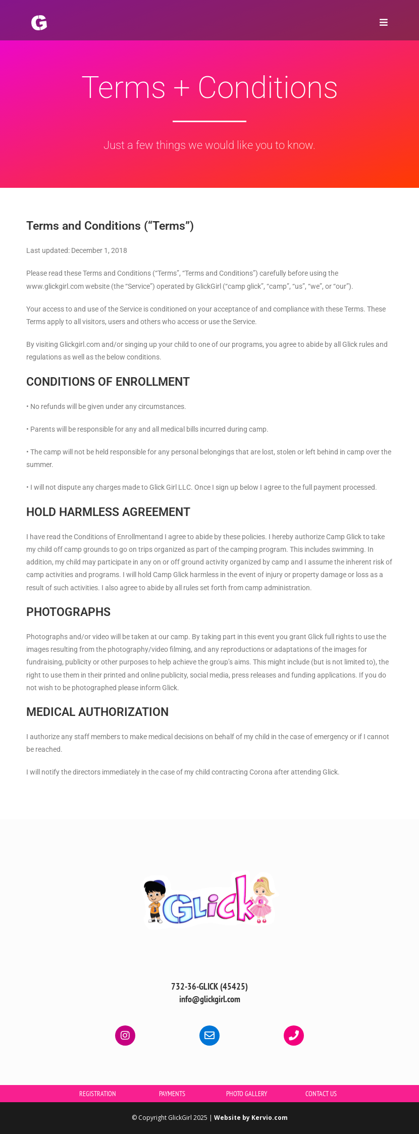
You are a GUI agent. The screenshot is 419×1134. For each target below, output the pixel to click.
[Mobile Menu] (380, 22)
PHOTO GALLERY (246, 1093)
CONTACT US (321, 1093)
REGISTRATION (97, 1093)
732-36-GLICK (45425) (209, 986)
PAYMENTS (172, 1093)
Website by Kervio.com (251, 1117)
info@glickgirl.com (209, 999)
